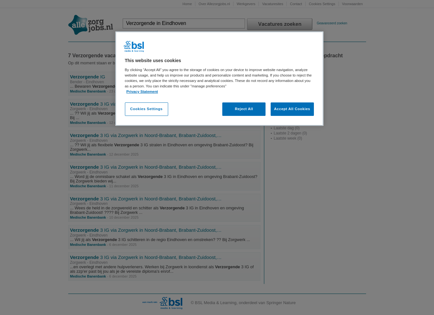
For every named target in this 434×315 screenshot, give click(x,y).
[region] (219, 78)
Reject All (244, 109)
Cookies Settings (146, 109)
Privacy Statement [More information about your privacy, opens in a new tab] (142, 91)
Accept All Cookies (292, 109)
